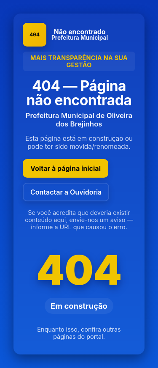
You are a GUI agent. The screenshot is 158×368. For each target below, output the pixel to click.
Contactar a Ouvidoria (66, 192)
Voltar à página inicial (65, 168)
